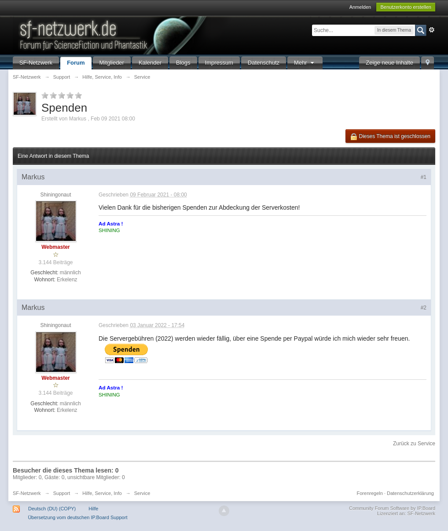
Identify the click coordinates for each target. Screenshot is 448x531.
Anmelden (360, 7)
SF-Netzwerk (35, 62)
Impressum (219, 62)
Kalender (150, 62)
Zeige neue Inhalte (389, 62)
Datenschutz (263, 62)
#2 (423, 308)
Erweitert (431, 29)
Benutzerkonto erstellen (405, 7)
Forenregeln (370, 493)
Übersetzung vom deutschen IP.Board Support (77, 517)
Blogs (183, 62)
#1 (423, 177)
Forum (75, 62)
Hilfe (93, 508)
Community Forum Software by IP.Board (392, 508)
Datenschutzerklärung (410, 493)
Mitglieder (111, 62)
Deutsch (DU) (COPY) (52, 508)
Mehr (305, 62)
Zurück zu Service (414, 443)
